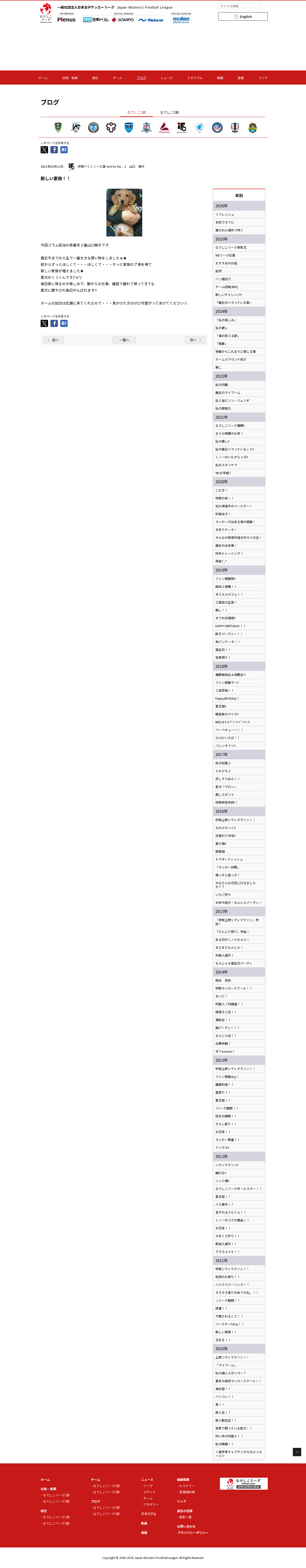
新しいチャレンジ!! (228, 295)
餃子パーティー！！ (229, 634)
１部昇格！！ (224, 690)
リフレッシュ (224, 214)
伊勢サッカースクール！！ (233, 988)
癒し (218, 367)
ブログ (141, 77)
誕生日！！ (223, 650)
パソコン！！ (224, 1397)
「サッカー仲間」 (227, 867)
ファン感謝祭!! (225, 579)
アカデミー (151, 1504)
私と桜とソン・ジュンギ (232, 400)
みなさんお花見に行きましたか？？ (235, 885)
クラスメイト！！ (227, 1252)
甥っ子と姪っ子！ (227, 875)
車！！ (220, 1405)
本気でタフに (224, 222)
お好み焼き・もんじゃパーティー (238, 902)
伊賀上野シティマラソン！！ (235, 820)
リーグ (148, 1485)
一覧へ (124, 339)
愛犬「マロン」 (226, 787)
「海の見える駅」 (227, 336)
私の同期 (221, 385)
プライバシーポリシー (192, 1532)
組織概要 (183, 1479)
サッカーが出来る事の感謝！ (235, 522)
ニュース (166, 77)
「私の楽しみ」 (226, 320)
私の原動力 (223, 408)
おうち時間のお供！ (229, 433)
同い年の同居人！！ (229, 1436)
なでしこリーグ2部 (56, 1501)
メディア (149, 1492)
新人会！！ (223, 1412)
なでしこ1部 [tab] (136, 112)
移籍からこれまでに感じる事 (235, 351)
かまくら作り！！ (227, 1236)
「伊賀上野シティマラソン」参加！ (237, 922)
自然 (218, 271)
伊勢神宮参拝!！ (226, 802)
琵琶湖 (220, 851)
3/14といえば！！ (227, 738)
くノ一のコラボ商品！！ (232, 1220)
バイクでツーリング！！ (232, 1285)
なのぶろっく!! (225, 828)
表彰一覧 (185, 1517)
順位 (95, 77)
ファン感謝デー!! (227, 683)
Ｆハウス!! (222, 1148)
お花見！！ (223, 1132)
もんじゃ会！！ (226, 1036)
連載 (241, 77)
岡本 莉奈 (223, 980)
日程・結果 (70, 77)
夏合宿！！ (223, 1100)
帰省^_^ (221, 561)
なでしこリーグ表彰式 (230, 247)
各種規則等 (187, 1492)
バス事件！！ (224, 1204)
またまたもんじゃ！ (229, 947)
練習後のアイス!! (226, 714)
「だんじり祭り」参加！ (232, 932)
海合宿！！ (223, 1389)
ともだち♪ (223, 771)
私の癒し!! (222, 441)
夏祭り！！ (223, 1092)
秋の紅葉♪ (223, 763)
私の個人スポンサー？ (230, 1373)
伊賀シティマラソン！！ (232, 1269)
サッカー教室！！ (227, 1140)
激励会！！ (223, 1020)
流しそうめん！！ (227, 779)
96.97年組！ (223, 473)
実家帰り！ (223, 657)
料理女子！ (223, 514)
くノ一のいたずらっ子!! (234, 457)
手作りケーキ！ (226, 530)
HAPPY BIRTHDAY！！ (230, 626)
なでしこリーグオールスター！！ (238, 1189)
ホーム (43, 77)
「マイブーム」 (226, 1365)
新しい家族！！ (226, 1332)
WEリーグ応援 (225, 255)
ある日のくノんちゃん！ (232, 940)
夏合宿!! (220, 706)
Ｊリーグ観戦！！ (227, 1300)
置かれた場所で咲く (229, 230)
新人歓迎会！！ (226, 1420)
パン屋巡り (223, 279)
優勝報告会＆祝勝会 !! (230, 675)
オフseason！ (225, 1051)
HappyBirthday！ (227, 698)
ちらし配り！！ (226, 1124)
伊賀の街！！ (224, 498)
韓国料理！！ (224, 1084)
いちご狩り (223, 895)
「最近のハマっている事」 (233, 303)
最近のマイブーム (227, 393)
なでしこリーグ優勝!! (230, 426)
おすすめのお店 (226, 263)
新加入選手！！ (226, 1244)
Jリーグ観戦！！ (227, 1108)
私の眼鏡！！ (224, 1444)
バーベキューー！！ (229, 730)
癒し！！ (221, 610)
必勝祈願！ (223, 1043)
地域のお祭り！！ (227, 1277)
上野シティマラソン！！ (232, 1357)
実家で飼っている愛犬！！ (233, 1428)
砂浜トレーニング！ (229, 553)
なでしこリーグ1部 (56, 1495)
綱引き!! (220, 1173)
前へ (55, 339)
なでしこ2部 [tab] (169, 112)
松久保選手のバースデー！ (233, 506)
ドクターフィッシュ (229, 859)
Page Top (297, 1452)
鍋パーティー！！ (227, 1028)
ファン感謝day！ (227, 1077)
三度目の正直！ (226, 602)
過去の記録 (184, 1511)
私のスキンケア (226, 465)
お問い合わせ (186, 1526)
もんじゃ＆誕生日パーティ (233, 963)
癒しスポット (224, 795)
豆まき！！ (223, 1340)
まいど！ (221, 996)
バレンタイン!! (227, 746)
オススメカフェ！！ (229, 594)
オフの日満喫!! (225, 618)
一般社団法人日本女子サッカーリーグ (115, 7)
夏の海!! (220, 844)
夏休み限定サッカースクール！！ (238, 1381)
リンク (263, 77)
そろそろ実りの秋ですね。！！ (237, 1293)
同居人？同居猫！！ (229, 1004)
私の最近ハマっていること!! (236, 449)
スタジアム (194, 77)
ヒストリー (187, 1485)
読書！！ (221, 1308)
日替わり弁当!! (225, 836)
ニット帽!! (222, 1181)
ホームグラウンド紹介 (230, 359)
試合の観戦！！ (226, 1116)
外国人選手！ (224, 955)
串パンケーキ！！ (227, 642)
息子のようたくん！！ (230, 1212)
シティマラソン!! (226, 1165)
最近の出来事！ (226, 545)
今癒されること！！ (229, 1316)
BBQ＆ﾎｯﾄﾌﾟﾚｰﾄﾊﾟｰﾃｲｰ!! (232, 722)
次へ (193, 339)
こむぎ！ (221, 490)
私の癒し (221, 328)
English (246, 16)
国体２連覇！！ (226, 587)
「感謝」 (221, 344)
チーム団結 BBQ (226, 287)
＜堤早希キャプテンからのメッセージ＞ (238, 1454)
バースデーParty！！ (229, 1324)
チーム (117, 77)
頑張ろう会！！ (226, 1012)
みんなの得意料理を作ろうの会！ (238, 538)
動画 (220, 77)
